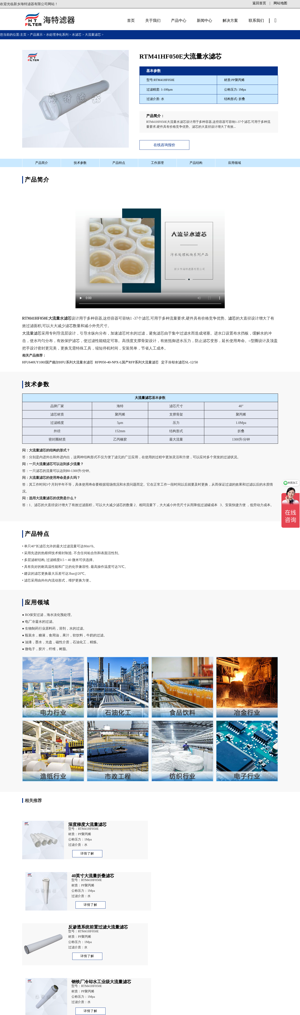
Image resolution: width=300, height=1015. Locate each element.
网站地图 (280, 3)
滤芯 (232, 318)
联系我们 (256, 20)
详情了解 (87, 853)
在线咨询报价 (164, 145)
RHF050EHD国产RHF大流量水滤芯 (59, 927)
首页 (131, 20)
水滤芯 (76, 34)
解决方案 (230, 20)
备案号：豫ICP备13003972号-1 (95, 1010)
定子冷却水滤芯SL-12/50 (179, 362)
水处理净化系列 (57, 34)
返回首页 (259, 3)
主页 (23, 34)
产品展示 (36, 34)
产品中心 (178, 20)
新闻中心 (204, 20)
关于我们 (153, 20)
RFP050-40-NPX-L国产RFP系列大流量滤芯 (127, 362)
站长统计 (178, 1010)
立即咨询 (239, 982)
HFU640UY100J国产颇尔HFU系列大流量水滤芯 (57, 362)
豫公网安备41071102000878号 (145, 1010)
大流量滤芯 (93, 34)
